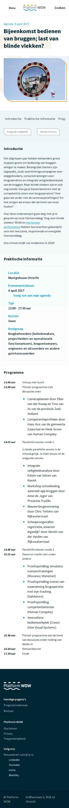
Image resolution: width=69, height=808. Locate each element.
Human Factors (48, 131)
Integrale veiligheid (17, 131)
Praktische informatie (39, 119)
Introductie (13, 119)
